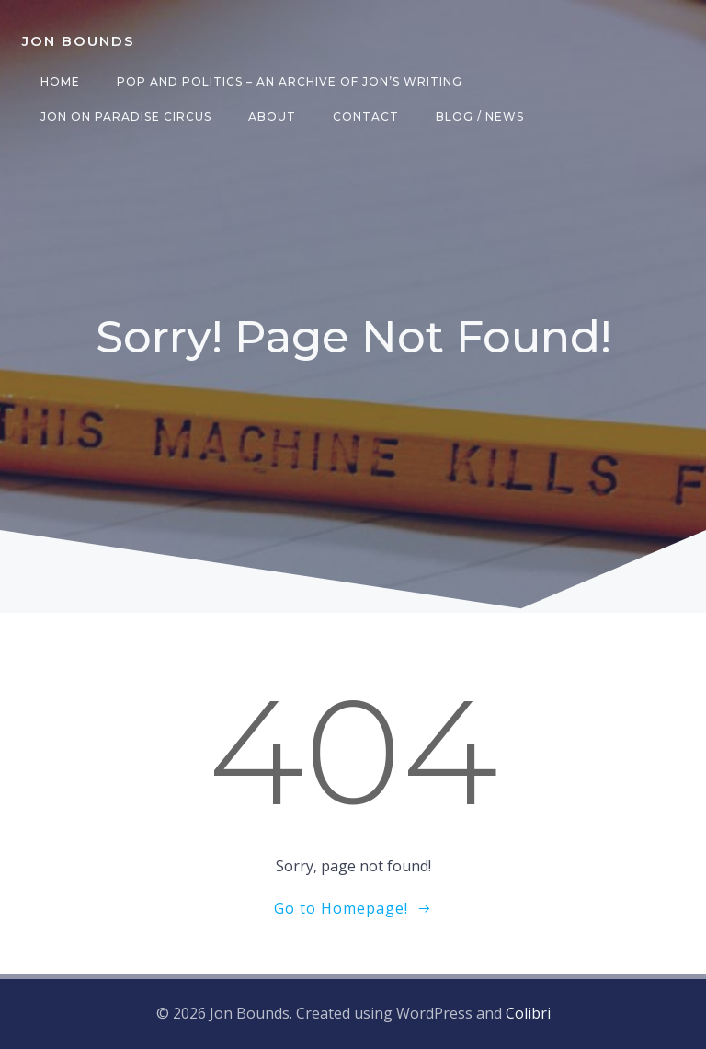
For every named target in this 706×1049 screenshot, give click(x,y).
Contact (366, 116)
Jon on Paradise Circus (125, 116)
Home (60, 81)
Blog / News (480, 116)
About (272, 116)
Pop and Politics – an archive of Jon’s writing (289, 81)
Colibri (528, 1013)
